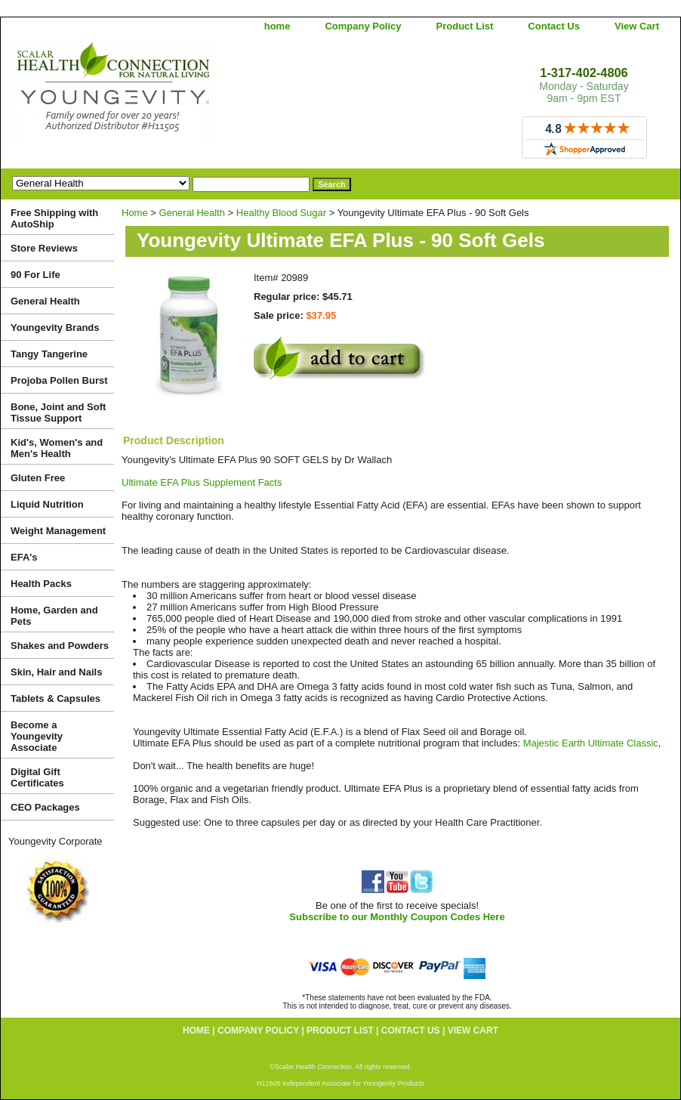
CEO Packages (45, 807)
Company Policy (363, 26)
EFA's (24, 557)
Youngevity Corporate (55, 841)
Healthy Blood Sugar (281, 212)
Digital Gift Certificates (37, 777)
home (277, 26)
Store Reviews (44, 248)
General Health (192, 212)
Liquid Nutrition (47, 504)
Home (135, 212)
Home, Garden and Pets (54, 615)
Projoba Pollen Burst (59, 380)
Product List (465, 26)
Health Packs (41, 583)
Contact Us (554, 26)
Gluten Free (38, 478)
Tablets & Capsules (55, 698)
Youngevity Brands (55, 327)
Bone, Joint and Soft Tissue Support (58, 412)
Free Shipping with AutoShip (54, 218)
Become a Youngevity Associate (37, 736)
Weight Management (58, 530)
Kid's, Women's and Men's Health (57, 448)
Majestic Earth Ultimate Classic (590, 743)
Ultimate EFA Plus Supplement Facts (202, 482)
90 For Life (35, 274)
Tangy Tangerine (49, 354)
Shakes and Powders (60, 645)
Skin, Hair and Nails (56, 672)
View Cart (637, 26)
